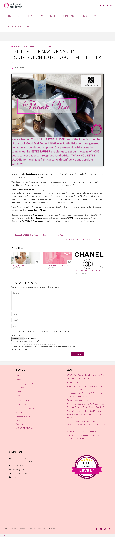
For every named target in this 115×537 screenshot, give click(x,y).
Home (18, 375)
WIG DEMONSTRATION (24, 428)
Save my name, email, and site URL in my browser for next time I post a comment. (42, 331)
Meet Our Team (24, 388)
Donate (19, 392)
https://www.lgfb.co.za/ (21, 473)
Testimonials (23, 404)
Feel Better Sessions (44, 46)
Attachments (16, 335)
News (18, 396)
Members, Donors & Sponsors (29, 384)
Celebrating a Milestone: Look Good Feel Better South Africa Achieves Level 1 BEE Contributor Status (85, 414)
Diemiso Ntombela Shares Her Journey (81, 431)
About (18, 379)
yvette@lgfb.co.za (19, 469)
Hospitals (19, 420)
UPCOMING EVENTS (23, 416)
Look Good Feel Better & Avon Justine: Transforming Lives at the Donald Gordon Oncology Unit (82, 424)
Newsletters (20, 424)
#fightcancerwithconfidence (24, 46)
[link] (28, 26)
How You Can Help (25, 400)
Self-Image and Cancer (17, 265)
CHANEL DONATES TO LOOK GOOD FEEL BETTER (88, 271)
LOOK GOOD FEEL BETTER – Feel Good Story (55, 265)
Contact (19, 412)
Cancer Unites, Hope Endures (78, 400)
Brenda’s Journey (73, 382)
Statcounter (4, 535)
